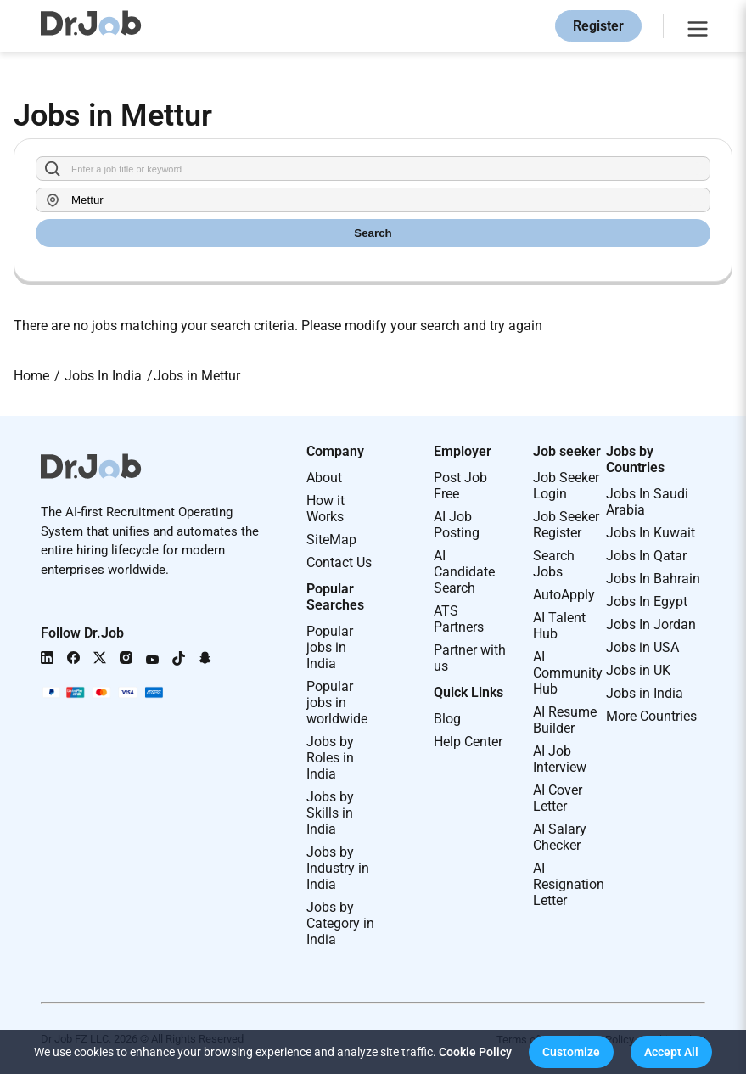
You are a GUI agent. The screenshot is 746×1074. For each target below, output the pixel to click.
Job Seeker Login (566, 486)
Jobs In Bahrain (653, 579)
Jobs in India (644, 693)
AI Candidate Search (464, 572)
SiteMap (331, 539)
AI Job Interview (559, 759)
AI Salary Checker (559, 837)
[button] (571, 1052)
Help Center (468, 742)
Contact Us (339, 562)
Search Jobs (554, 564)
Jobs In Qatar (646, 556)
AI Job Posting (457, 525)
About (324, 478)
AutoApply (564, 595)
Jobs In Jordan (651, 624)
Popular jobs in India (329, 647)
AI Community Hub (568, 673)
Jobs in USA (642, 647)
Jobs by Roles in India (330, 758)
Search (372, 233)
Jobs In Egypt (646, 601)
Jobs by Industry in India (337, 868)
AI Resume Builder (565, 720)
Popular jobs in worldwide (336, 702)
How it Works (325, 508)
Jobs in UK (638, 670)
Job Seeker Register (566, 525)
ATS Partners (459, 619)
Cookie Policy (475, 1052)
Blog (447, 719)
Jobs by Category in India (340, 923)
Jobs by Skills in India (330, 813)
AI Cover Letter (557, 798)
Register (598, 26)
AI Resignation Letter (568, 884)
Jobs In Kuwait (650, 533)
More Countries (651, 716)
